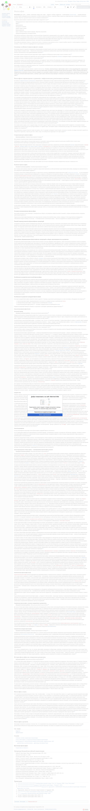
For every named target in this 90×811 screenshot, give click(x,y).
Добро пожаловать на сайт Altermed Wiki (45, 396)
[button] (45, 412)
